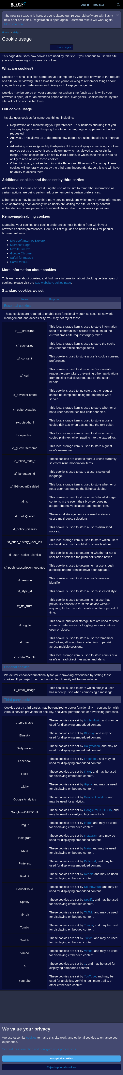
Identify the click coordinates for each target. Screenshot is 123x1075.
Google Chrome (21, 253)
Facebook (90, 758)
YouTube (90, 976)
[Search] (118, 4)
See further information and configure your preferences (39, 1049)
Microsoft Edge (20, 244)
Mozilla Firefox (20, 249)
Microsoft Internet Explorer (28, 240)
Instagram (90, 835)
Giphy (88, 784)
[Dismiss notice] (117, 15)
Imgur (88, 822)
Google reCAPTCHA (98, 810)
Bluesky (89, 733)
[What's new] (110, 4)
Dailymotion (92, 746)
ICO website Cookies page (53, 282)
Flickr (87, 771)
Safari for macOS (21, 257)
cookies (31, 1037)
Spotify (88, 899)
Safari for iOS (19, 262)
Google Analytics (95, 797)
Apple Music (92, 720)
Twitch (88, 938)
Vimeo (88, 950)
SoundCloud (92, 886)
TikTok (88, 912)
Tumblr (88, 925)
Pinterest (90, 861)
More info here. (14, 24)
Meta (87, 848)
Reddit (88, 874)
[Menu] (5, 5)
